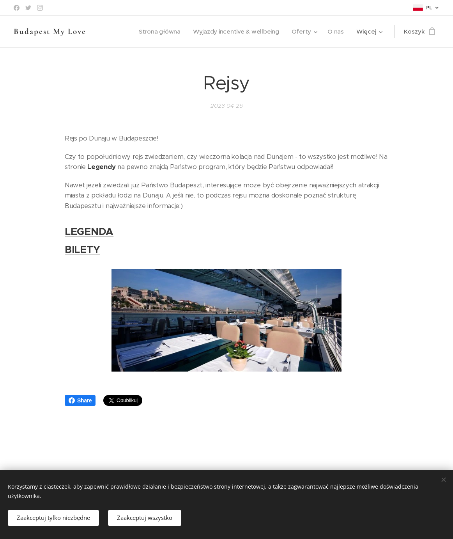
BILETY (82, 249)
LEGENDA (89, 231)
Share (80, 400)
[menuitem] (157, 31)
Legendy (101, 167)
